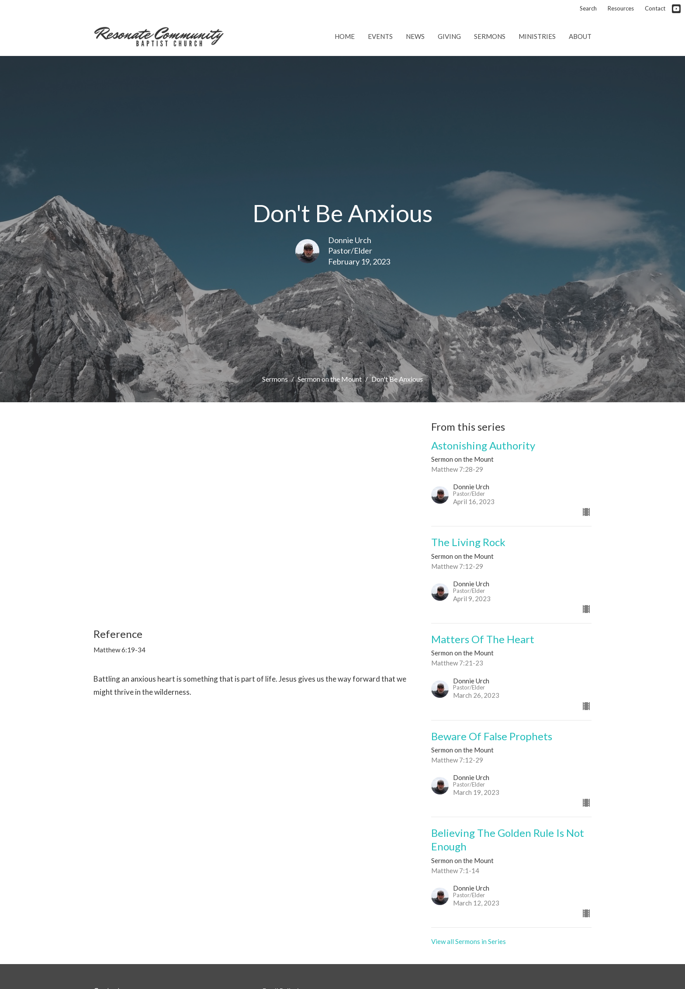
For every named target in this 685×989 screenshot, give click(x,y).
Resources (621, 8)
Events (380, 36)
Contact (655, 8)
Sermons (489, 36)
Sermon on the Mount (330, 379)
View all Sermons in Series (468, 941)
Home (345, 36)
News (415, 36)
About (580, 36)
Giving (449, 36)
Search (588, 8)
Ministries (537, 36)
